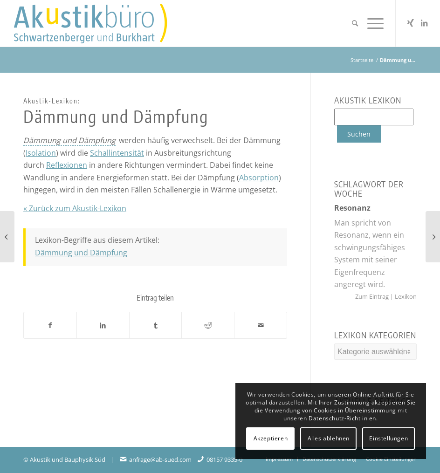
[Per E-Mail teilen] (260, 325)
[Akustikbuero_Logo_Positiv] (102, 23)
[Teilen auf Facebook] (50, 325)
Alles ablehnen (329, 438)
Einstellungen (388, 438)
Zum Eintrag (372, 296)
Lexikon (405, 296)
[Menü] (373, 23)
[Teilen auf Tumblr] (156, 325)
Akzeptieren (271, 438)
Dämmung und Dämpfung (81, 252)
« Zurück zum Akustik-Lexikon (74, 208)
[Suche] (355, 23)
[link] (69, 140)
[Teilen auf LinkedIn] (103, 325)
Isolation (41, 153)
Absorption (259, 177)
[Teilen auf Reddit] (208, 325)
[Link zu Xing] (410, 23)
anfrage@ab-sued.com (160, 459)
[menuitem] (355, 23)
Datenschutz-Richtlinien (342, 418)
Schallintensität (117, 153)
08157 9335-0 (224, 459)
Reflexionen (66, 165)
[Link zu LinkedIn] (424, 23)
